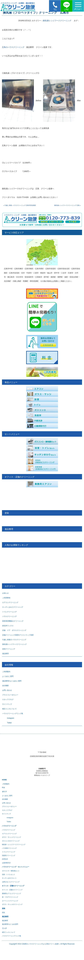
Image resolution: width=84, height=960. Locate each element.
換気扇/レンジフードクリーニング (57, 21)
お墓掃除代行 (6, 863)
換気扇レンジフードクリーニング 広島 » (67, 205)
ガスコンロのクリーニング (11, 841)
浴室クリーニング (8, 649)
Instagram (8, 718)
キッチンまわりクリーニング (12, 607)
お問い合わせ (7, 690)
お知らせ (5, 593)
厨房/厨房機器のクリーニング (12, 621)
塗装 (3, 912)
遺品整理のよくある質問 (10, 924)
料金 (3, 787)
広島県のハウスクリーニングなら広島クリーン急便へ (41, 944)
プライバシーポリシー (10, 695)
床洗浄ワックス (7, 626)
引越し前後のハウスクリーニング (14, 640)
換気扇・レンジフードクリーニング (13, 844)
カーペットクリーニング (10, 901)
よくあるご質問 (7, 676)
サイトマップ (7, 704)
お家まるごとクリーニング (11, 882)
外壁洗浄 (5, 859)
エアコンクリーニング (10, 602)
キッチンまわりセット (9, 878)
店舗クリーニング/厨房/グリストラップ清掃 (17, 635)
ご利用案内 (6, 672)
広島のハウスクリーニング (13, 47)
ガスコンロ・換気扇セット (11, 871)
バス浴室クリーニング (9, 848)
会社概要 (5, 686)
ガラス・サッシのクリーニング (12, 904)
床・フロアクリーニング (10, 897)
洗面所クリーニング (8, 855)
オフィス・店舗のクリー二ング (12, 890)
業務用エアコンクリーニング (11, 893)
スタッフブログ (7, 699)
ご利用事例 (6, 598)
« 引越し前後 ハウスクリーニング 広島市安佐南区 (19, 205)
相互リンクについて (9, 709)
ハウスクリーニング (9, 616)
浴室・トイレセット (8, 874)
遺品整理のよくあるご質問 (11, 681)
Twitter (7, 723)
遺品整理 (5, 654)
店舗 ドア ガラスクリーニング (14, 630)
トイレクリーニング (9, 612)
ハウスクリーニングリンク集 (12, 713)
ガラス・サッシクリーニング (11, 837)
